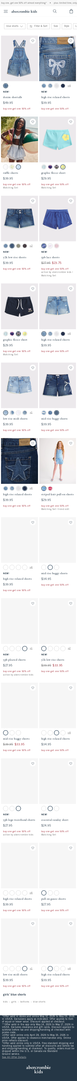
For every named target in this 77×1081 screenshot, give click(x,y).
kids (5, 1002)
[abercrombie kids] (24, 11)
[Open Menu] (4, 11)
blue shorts (39, 1002)
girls (13, 1002)
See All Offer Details (14, 1057)
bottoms (24, 1002)
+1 (31, 412)
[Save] (33, 41)
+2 (31, 246)
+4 (69, 86)
